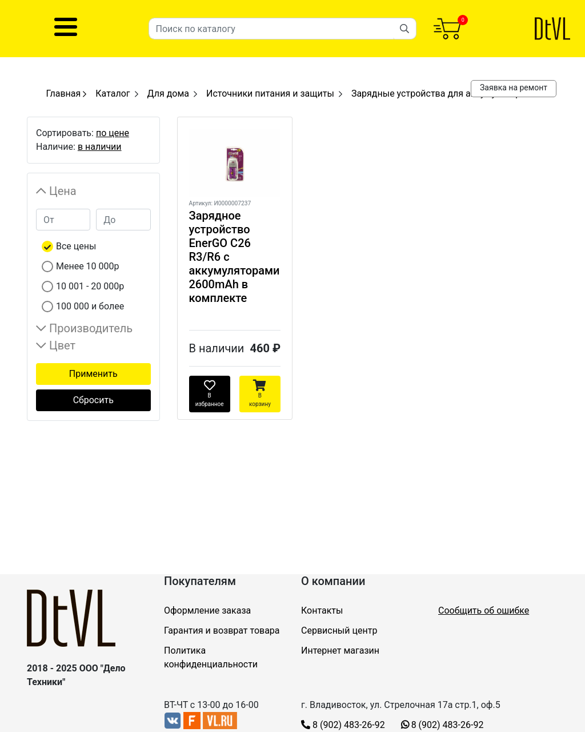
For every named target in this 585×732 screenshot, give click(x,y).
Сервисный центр (339, 630)
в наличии (100, 146)
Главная (66, 93)
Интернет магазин (340, 650)
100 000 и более (90, 306)
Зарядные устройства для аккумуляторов (441, 93)
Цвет (62, 345)
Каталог (112, 93)
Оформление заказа (207, 610)
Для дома (168, 93)
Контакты (322, 610)
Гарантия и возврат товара (222, 630)
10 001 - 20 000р (90, 286)
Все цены (76, 246)
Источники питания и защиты (270, 93)
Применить (93, 373)
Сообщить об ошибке (483, 610)
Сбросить (93, 400)
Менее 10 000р (87, 266)
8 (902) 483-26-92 (343, 724)
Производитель (91, 328)
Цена (63, 191)
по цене (112, 133)
